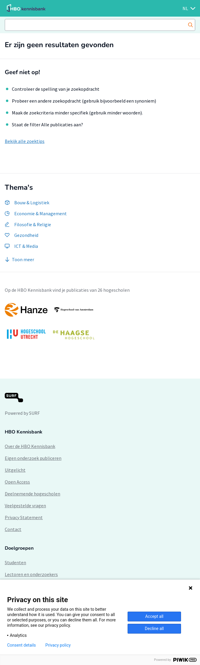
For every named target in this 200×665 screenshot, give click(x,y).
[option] (100, 324)
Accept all (154, 616)
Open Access (17, 482)
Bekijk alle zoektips (25, 141)
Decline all (154, 628)
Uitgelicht (15, 470)
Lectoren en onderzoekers (31, 574)
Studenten (15, 562)
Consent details (21, 645)
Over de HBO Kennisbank (30, 446)
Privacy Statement (24, 517)
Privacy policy (58, 645)
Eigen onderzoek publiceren (33, 458)
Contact (13, 529)
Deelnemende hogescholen (32, 494)
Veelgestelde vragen (25, 505)
